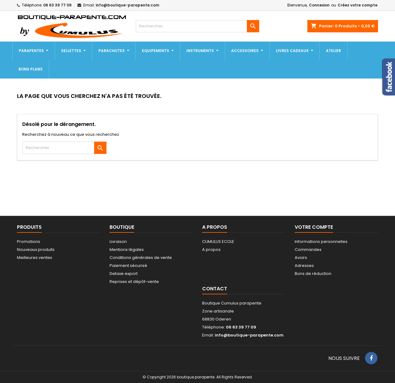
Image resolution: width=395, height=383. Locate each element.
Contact (214, 288)
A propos (211, 249)
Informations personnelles (321, 241)
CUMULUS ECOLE (218, 241)
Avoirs (301, 257)
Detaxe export (124, 273)
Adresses (304, 265)
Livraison (118, 241)
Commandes (308, 249)
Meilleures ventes (34, 257)
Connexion (319, 5)
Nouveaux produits (36, 249)
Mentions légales (127, 249)
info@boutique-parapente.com (127, 5)
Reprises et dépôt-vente (134, 281)
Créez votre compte (357, 5)
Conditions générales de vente (141, 257)
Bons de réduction (313, 273)
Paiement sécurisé (128, 265)
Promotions (28, 241)
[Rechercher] (197, 26)
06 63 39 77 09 (57, 5)
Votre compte (314, 227)
